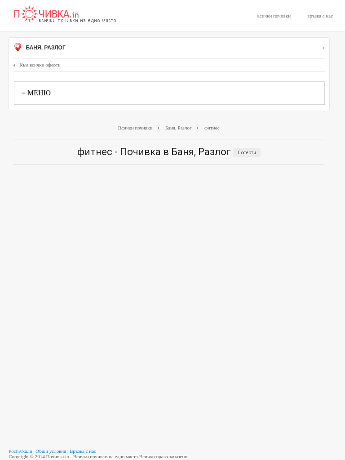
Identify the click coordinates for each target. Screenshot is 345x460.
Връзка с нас (83, 451)
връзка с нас (320, 15)
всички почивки (274, 15)
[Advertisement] (168, 236)
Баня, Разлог (169, 48)
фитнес (212, 127)
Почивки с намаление (65, 15)
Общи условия (50, 451)
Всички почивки (135, 127)
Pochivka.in (20, 451)
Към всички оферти (37, 64)
